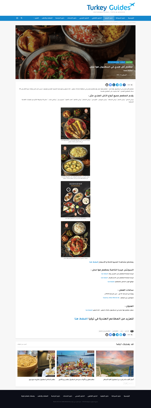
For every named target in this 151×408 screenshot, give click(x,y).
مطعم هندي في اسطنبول (104, 331)
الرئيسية (131, 18)
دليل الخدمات (71, 18)
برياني (121, 331)
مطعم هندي (115, 331)
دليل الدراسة (59, 18)
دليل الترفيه (109, 18)
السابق (131, 383)
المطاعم (122, 62)
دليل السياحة (120, 18)
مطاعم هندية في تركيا (113, 62)
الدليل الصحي (84, 18)
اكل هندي (127, 331)
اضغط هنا (93, 262)
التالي (125, 383)
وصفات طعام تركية (27, 396)
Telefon (105, 298)
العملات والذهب (47, 18)
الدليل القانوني (97, 18)
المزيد (37, 18)
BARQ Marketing (66, 401)
